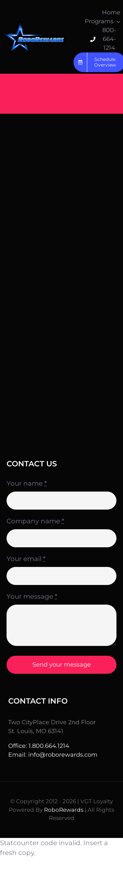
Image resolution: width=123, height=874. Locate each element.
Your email (26, 559)
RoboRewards (63, 809)
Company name (35, 521)
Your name (27, 483)
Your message (32, 596)
